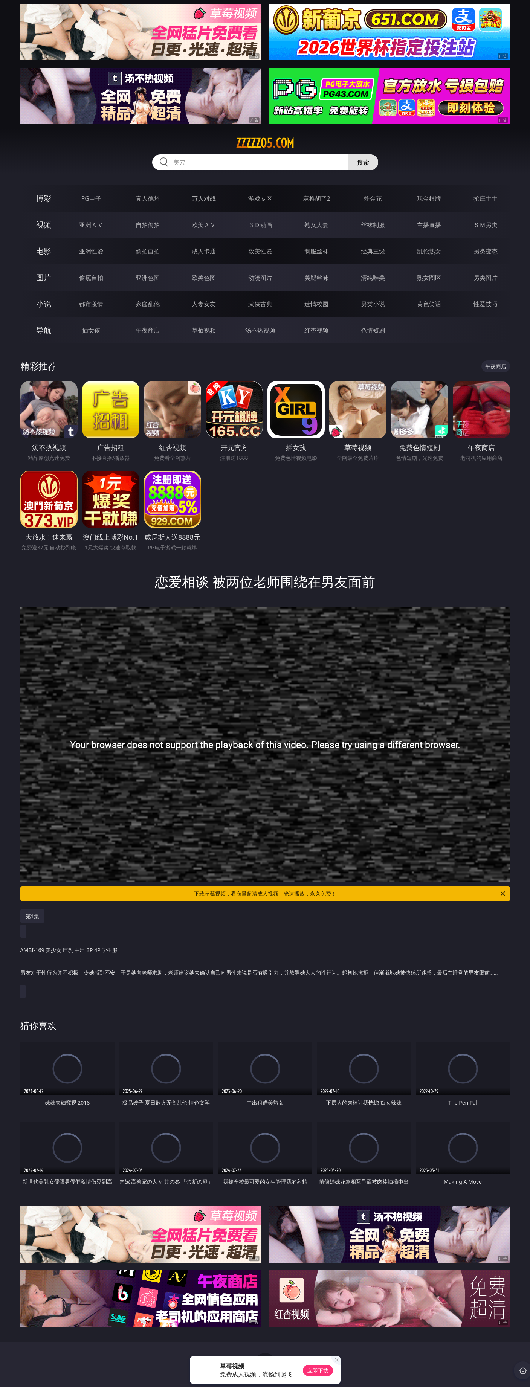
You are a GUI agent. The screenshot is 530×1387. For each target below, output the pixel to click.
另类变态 (485, 251)
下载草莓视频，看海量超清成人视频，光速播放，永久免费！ (350, 893)
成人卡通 (204, 251)
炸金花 (373, 198)
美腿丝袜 (316, 277)
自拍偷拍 (148, 225)
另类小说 (373, 304)
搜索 (363, 162)
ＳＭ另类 (485, 225)
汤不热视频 (260, 330)
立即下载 (317, 1370)
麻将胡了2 (316, 198)
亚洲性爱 (91, 251)
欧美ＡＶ (204, 225)
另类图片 (485, 277)
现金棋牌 (429, 198)
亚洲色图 (148, 277)
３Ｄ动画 (260, 225)
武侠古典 (260, 304)
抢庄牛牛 (485, 198)
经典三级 (373, 251)
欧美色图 (204, 277)
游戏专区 (260, 198)
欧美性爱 (260, 251)
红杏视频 (316, 330)
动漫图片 (260, 277)
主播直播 (429, 225)
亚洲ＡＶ (91, 225)
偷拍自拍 (148, 251)
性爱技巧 (485, 304)
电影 (43, 251)
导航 (43, 330)
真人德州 (148, 198)
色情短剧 (373, 330)
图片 (43, 277)
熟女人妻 (316, 225)
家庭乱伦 (148, 304)
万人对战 (204, 198)
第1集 (32, 916)
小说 (43, 304)
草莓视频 (204, 330)
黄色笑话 (429, 304)
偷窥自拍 (91, 277)
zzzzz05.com (265, 143)
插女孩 (91, 330)
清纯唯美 (373, 277)
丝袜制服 (373, 225)
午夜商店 (148, 330)
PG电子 (91, 198)
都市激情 (91, 304)
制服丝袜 (316, 251)
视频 (43, 225)
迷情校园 (316, 304)
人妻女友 (204, 304)
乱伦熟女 (429, 251)
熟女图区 (429, 277)
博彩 (43, 198)
